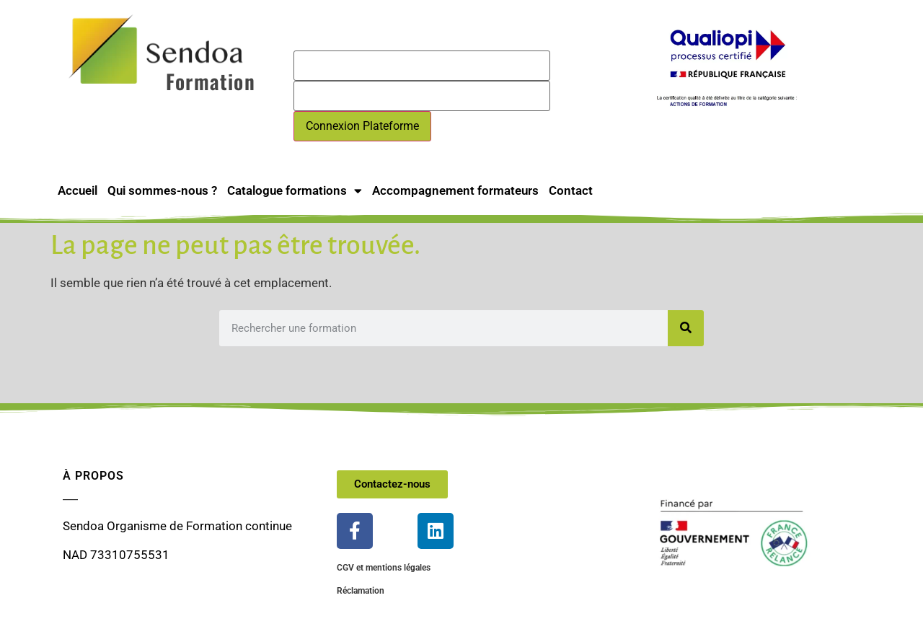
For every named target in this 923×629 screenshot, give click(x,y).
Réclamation (360, 591)
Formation (210, 81)
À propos (93, 476)
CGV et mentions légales (383, 568)
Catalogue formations (294, 190)
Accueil (77, 190)
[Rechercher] (686, 328)
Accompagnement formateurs (455, 190)
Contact (571, 190)
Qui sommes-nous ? (162, 190)
